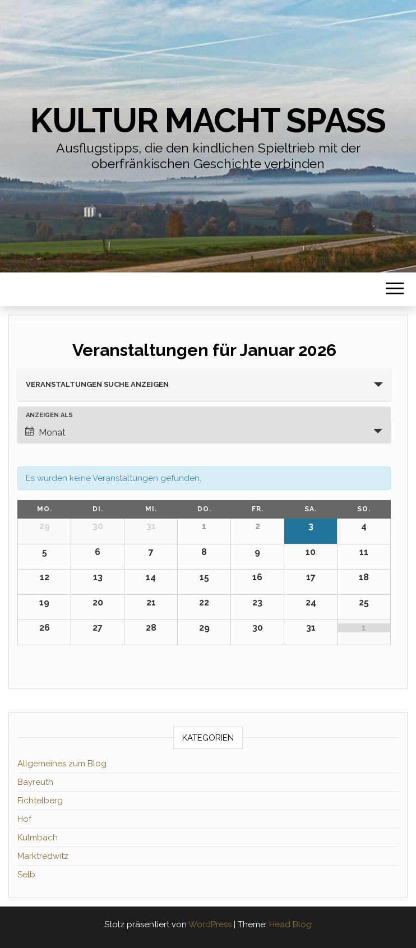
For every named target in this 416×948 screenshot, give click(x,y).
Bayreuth (35, 782)
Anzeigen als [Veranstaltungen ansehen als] (49, 415)
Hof (24, 819)
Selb (26, 875)
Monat (45, 432)
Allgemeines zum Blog (62, 764)
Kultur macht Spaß (208, 120)
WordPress (210, 924)
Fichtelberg (40, 801)
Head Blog (290, 924)
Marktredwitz (42, 856)
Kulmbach (37, 838)
